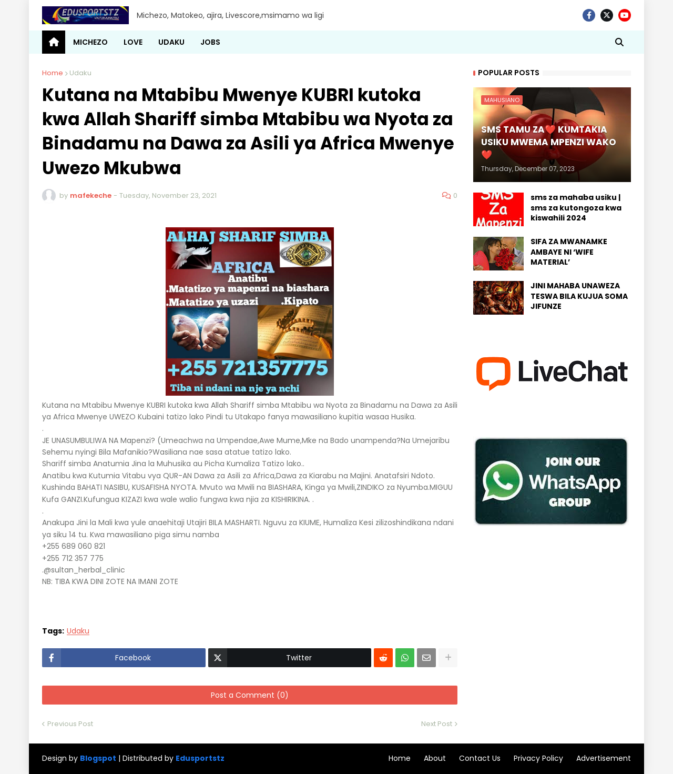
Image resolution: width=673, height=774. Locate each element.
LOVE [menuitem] (133, 42)
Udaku (80, 73)
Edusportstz (200, 758)
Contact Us (480, 758)
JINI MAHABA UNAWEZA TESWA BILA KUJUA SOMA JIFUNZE (579, 296)
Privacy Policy (538, 758)
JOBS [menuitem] (210, 42)
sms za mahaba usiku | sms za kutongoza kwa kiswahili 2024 (576, 208)
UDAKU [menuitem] (171, 42)
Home (52, 73)
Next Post (436, 723)
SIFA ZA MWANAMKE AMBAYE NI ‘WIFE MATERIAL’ (569, 252)
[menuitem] (53, 42)
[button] (619, 42)
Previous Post (70, 723)
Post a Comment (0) (250, 695)
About (435, 758)
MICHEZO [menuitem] (90, 42)
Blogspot (98, 758)
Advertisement (603, 758)
